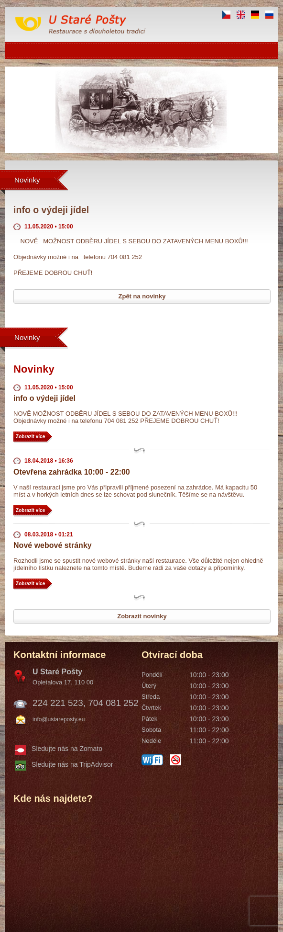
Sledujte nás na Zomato (67, 748)
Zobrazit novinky (141, 616)
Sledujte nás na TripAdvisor (72, 764)
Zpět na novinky (142, 296)
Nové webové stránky (52, 545)
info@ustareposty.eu (59, 719)
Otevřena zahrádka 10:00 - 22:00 (71, 472)
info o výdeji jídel (44, 398)
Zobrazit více (30, 436)
